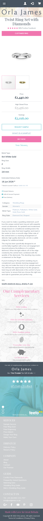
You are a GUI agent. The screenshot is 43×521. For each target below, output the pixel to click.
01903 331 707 (23, 185)
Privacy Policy (30, 518)
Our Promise (8, 467)
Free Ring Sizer (9, 427)
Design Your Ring (10, 434)
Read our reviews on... (20, 414)
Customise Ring (21, 33)
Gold (14, 212)
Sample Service (9, 424)
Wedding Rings (18, 203)
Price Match (8, 432)
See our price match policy (21, 360)
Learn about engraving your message (21, 347)
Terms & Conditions (15, 518)
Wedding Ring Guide (11, 485)
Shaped (26, 215)
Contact (6, 465)
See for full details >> (21, 373)
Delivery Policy (9, 447)
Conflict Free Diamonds (13, 477)
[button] (22, 82)
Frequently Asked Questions (15, 480)
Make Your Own (9, 437)
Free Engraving (9, 429)
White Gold (32, 210)
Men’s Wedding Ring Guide (14, 488)
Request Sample (22, 127)
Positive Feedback (21, 28)
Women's (16, 206)
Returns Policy (9, 450)
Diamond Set (18, 215)
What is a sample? (21, 133)
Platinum (16, 210)
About (5, 460)
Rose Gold (21, 212)
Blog (5, 462)
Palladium (24, 210)
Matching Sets (9, 483)
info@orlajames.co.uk (12, 500)
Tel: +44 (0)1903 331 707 (14, 498)
